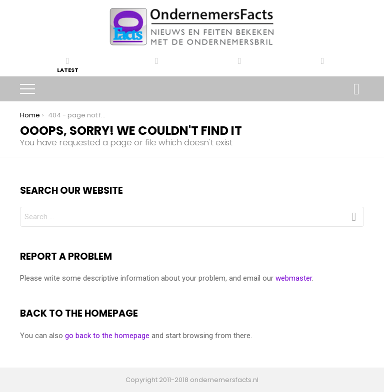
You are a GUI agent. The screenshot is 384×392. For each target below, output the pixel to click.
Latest (67, 64)
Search (356, 90)
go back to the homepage (107, 335)
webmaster (294, 278)
